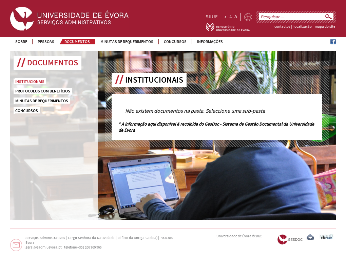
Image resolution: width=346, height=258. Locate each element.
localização (302, 26)
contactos (282, 26)
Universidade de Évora (233, 236)
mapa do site (325, 26)
